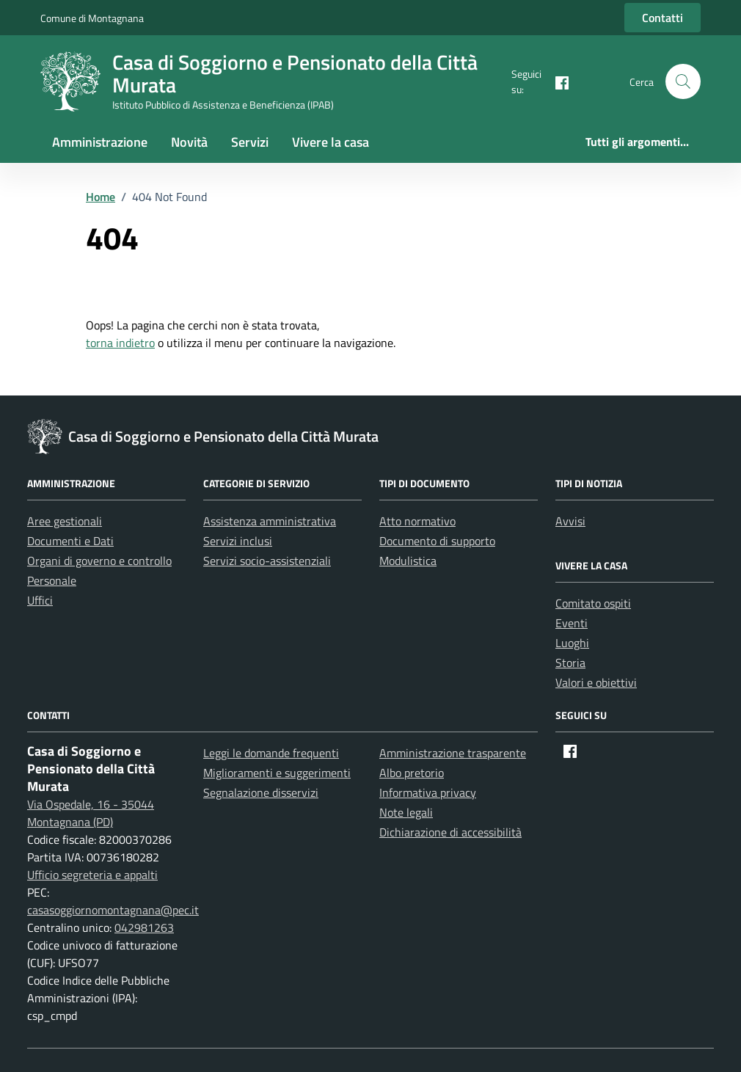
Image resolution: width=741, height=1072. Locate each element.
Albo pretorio (411, 772)
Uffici (40, 600)
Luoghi (572, 643)
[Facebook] (556, 81)
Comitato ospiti (593, 603)
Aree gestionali (64, 521)
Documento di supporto (437, 541)
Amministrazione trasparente (452, 753)
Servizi (250, 142)
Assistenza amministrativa (269, 521)
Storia (570, 662)
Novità (189, 142)
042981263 (144, 927)
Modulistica (408, 560)
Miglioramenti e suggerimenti (277, 772)
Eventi (571, 623)
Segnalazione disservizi (260, 792)
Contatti (662, 17)
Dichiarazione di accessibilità (450, 832)
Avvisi (570, 521)
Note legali (406, 812)
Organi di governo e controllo (99, 560)
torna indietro (120, 342)
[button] (683, 81)
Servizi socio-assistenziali (267, 560)
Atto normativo (417, 521)
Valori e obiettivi (596, 682)
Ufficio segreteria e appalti (92, 874)
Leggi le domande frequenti (271, 753)
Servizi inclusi (237, 541)
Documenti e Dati (70, 541)
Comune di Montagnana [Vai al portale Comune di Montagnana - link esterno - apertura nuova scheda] (92, 18)
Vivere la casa (330, 142)
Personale (51, 580)
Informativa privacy (427, 792)
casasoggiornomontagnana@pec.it (113, 910)
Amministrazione (99, 142)
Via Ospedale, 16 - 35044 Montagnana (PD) (90, 813)
